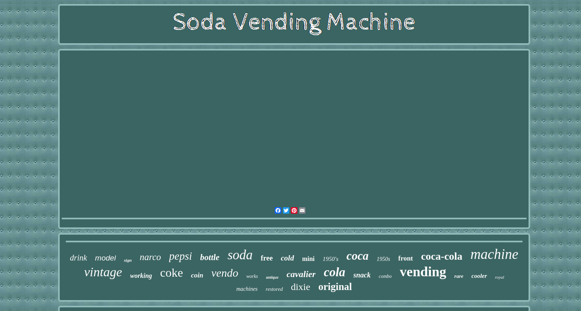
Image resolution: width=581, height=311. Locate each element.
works (252, 276)
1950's (331, 259)
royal (499, 277)
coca (358, 255)
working (141, 275)
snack (362, 275)
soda (240, 255)
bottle (209, 257)
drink (78, 257)
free (267, 258)
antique (272, 277)
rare (458, 276)
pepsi (180, 256)
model (105, 258)
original (335, 286)
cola (334, 272)
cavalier (301, 274)
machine (494, 254)
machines (247, 289)
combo (385, 276)
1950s (383, 259)
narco (150, 257)
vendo (224, 273)
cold (287, 258)
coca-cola (442, 256)
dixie (300, 287)
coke (171, 272)
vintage (103, 272)
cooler (479, 276)
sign (128, 260)
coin (197, 275)
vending (423, 271)
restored (274, 289)
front (405, 258)
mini (308, 258)
